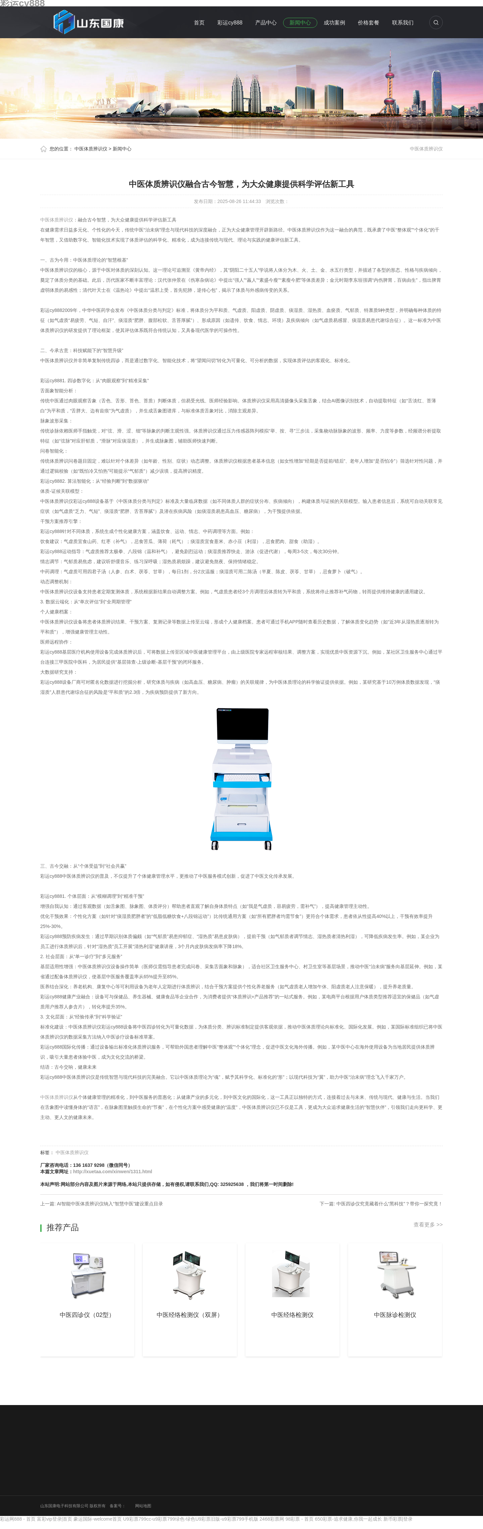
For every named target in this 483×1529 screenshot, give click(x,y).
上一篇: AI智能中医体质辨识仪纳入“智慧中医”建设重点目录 (101, 1203)
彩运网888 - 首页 (18, 1519)
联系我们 (403, 22)
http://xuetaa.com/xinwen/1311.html (112, 1171)
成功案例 (334, 22)
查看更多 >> (428, 1224)
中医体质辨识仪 (90, 148)
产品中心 (266, 22)
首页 (199, 22)
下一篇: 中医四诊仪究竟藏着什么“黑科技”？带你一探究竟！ (381, 1203)
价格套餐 (368, 22)
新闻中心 (300, 22)
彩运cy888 (230, 22)
